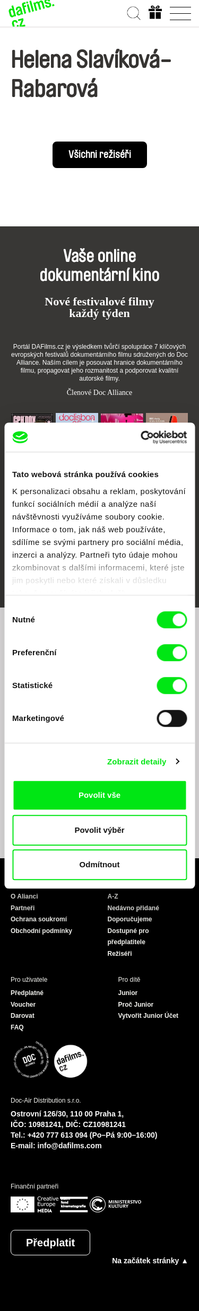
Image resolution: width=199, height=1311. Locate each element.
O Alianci (24, 896)
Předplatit (50, 1242)
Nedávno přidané (133, 908)
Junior (128, 993)
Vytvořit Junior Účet (148, 1015)
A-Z (113, 896)
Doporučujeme (130, 919)
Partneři (22, 908)
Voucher (23, 1004)
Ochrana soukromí (39, 919)
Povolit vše (99, 794)
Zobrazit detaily (137, 761)
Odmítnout (100, 864)
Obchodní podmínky (41, 931)
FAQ (17, 1027)
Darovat (22, 1015)
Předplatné (27, 993)
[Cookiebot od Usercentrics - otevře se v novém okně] (142, 437)
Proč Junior (136, 1004)
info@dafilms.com (70, 1145)
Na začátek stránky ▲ (150, 1260)
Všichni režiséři (99, 154)
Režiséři (120, 953)
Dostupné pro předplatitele (128, 936)
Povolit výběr (99, 829)
